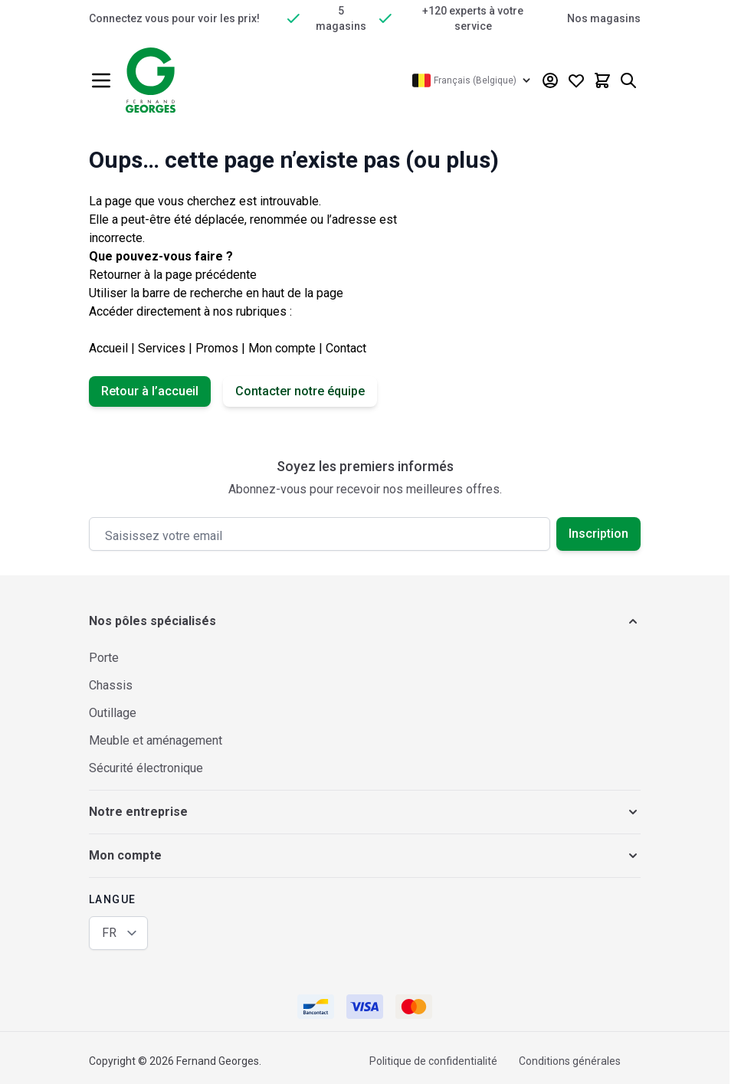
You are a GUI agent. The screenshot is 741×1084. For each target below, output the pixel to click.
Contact (346, 348)
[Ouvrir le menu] (101, 80)
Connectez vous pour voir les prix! (174, 18)
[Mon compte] (550, 80)
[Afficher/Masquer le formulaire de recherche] (628, 80)
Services (161, 348)
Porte (104, 657)
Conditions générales (570, 1061)
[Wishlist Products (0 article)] (576, 80)
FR (109, 932)
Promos (216, 348)
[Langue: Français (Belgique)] (472, 80)
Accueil (108, 348)
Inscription (598, 533)
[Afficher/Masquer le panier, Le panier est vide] (602, 80)
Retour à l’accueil (149, 391)
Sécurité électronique (146, 768)
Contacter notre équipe (300, 391)
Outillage (112, 713)
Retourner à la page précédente (173, 274)
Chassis (111, 685)
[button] (365, 621)
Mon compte (282, 348)
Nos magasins (604, 18)
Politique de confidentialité (433, 1061)
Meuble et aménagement (155, 740)
